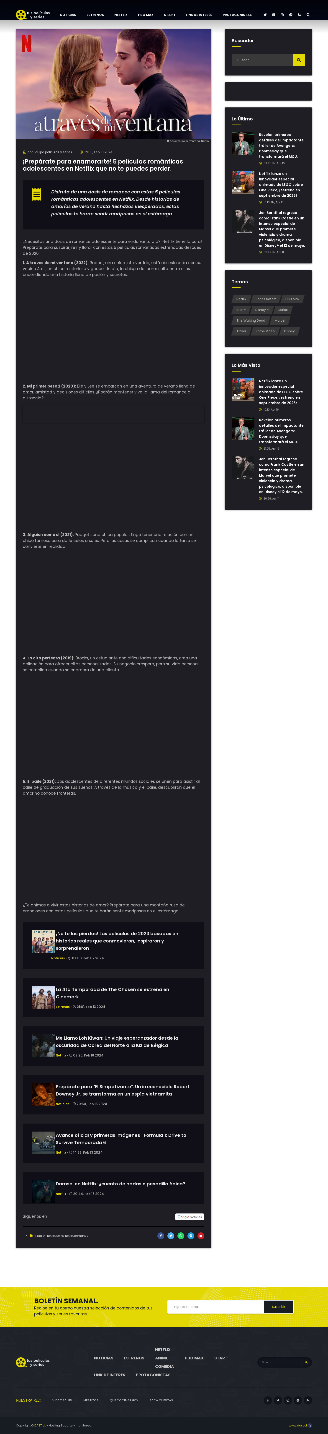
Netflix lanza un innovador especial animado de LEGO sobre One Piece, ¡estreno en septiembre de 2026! (281, 184)
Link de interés (199, 15)
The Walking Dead (250, 326)
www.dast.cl (300, 1425)
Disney (289, 336)
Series (283, 315)
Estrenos (95, 15)
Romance (81, 1236)
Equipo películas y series (53, 152)
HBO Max (146, 15)
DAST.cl (39, 1425)
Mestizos (90, 1400)
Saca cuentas (161, 1400)
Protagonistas (237, 15)
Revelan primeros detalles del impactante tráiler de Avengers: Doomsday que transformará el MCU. (281, 145)
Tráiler (241, 336)
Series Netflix (64, 1236)
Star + (169, 15)
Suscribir (278, 1306)
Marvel (280, 326)
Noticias (68, 15)
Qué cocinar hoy (124, 1400)
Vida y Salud (62, 1400)
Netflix (121, 15)
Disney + (262, 315)
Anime (161, 1358)
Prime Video (265, 336)
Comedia (164, 1366)
